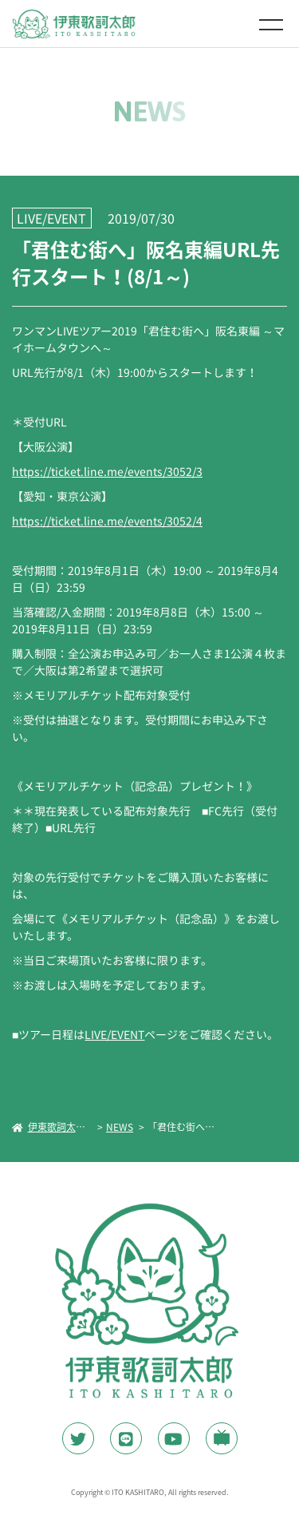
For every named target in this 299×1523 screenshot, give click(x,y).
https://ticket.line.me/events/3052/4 (107, 521)
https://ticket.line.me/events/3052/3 (107, 471)
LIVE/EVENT (114, 1034)
